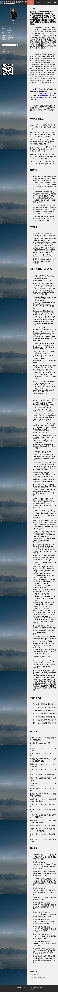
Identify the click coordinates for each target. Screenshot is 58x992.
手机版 (31, 989)
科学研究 (39, 2)
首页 (31, 2)
